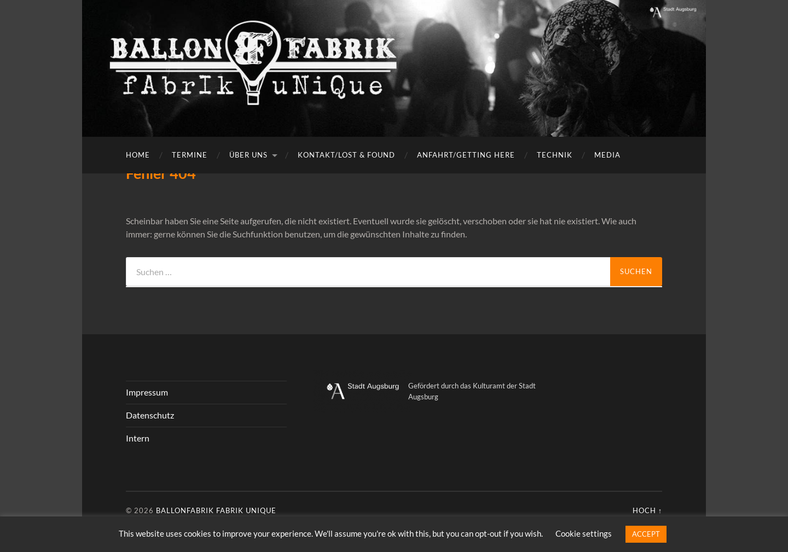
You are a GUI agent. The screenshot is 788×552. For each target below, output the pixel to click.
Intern (137, 438)
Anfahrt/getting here (466, 154)
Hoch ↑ (647, 510)
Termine (189, 154)
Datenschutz (150, 415)
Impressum (147, 392)
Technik (554, 154)
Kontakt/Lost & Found (346, 154)
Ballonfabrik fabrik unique (216, 510)
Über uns (248, 154)
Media (607, 154)
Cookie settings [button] (583, 533)
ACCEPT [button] (646, 534)
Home (138, 154)
